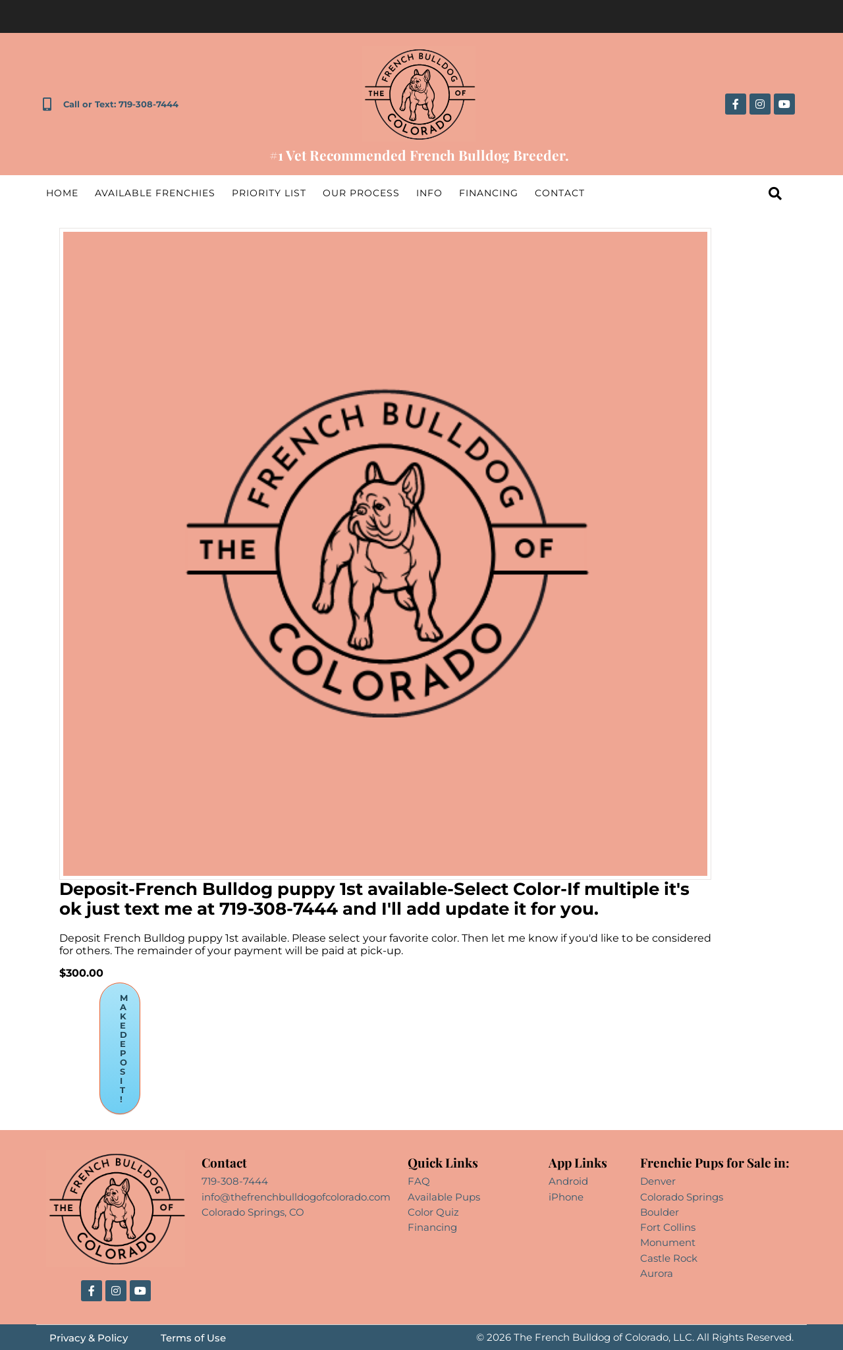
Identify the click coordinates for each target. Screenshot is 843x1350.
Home (62, 193)
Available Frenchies (155, 193)
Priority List (269, 193)
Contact (560, 193)
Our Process (361, 193)
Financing (488, 193)
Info (429, 193)
